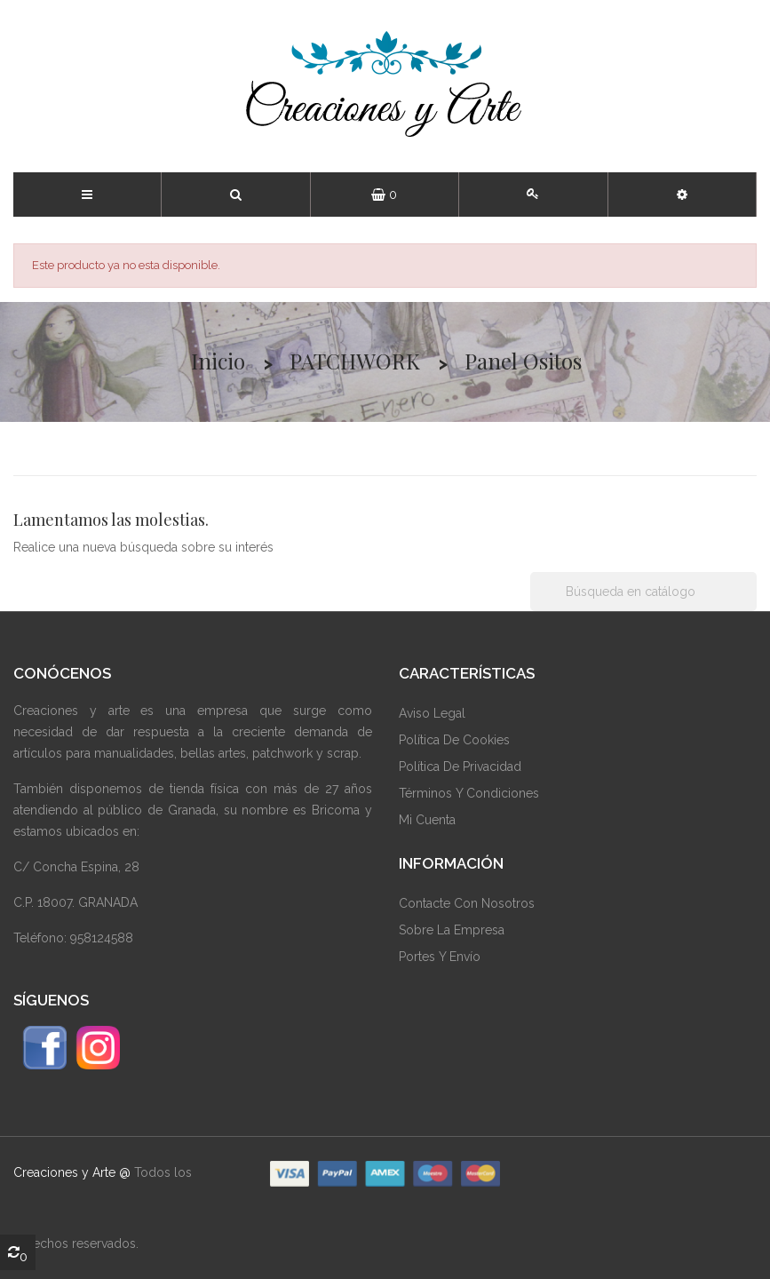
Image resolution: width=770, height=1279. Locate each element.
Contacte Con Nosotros (467, 903)
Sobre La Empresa (451, 930)
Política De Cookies (454, 740)
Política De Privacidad (460, 766)
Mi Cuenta (427, 820)
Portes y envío (439, 956)
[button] (682, 194)
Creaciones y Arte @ (72, 1172)
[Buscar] (643, 591)
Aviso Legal (432, 713)
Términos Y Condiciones (469, 793)
